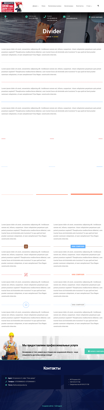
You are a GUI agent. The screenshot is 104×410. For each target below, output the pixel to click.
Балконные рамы (54, 6)
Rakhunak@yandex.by (71, 18)
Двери (36, 6)
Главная (48, 36)
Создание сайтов (47, 406)
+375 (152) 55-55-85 (52, 20)
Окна (43, 6)
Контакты (80, 6)
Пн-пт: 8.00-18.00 (33, 18)
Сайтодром (58, 406)
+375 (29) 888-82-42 (52, 18)
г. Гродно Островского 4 (11, 21)
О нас (89, 6)
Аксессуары (68, 6)
